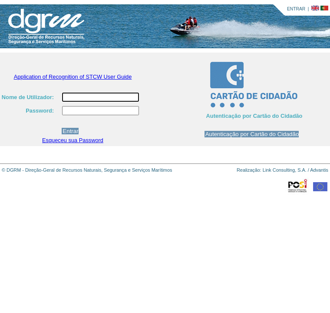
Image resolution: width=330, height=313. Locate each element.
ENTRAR (296, 9)
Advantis (319, 170)
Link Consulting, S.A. (285, 170)
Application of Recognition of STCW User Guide (73, 76)
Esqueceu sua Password (72, 140)
